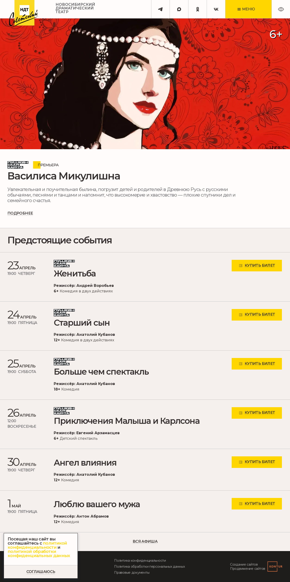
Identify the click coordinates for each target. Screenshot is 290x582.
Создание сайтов (244, 564)
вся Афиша (145, 542)
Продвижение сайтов (247, 569)
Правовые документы (131, 572)
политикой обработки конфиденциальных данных (39, 553)
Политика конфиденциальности (140, 560)
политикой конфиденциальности (37, 545)
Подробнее (20, 213)
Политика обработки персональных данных (149, 566)
